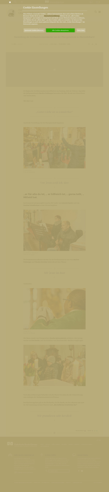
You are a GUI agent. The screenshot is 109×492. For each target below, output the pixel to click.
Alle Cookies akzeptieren (60, 30)
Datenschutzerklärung (51, 16)
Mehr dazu (80, 30)
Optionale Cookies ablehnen (34, 30)
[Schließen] (54, 2)
